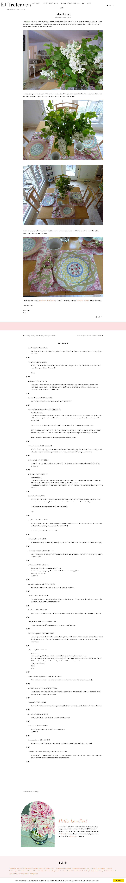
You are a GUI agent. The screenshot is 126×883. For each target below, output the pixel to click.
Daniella (30, 565)
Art (83, 3)
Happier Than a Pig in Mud (36, 676)
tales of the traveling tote (50, 871)
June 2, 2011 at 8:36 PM (40, 520)
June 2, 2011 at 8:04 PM (40, 460)
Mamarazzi (31, 740)
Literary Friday (15, 868)
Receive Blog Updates (50, 3)
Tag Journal (13, 873)
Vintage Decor (24, 873)
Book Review (27, 868)
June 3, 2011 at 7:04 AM (38, 702)
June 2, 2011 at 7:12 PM (44, 398)
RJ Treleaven (15, 4)
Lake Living (99, 871)
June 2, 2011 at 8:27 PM (37, 496)
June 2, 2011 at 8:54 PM (41, 565)
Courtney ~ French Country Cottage (39, 752)
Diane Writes (31, 446)
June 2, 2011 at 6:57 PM (39, 381)
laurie (29, 381)
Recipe (67, 868)
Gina (29, 702)
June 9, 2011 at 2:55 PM (59, 752)
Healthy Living (89, 871)
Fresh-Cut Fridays (83, 300)
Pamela (29, 348)
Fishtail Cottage (32, 633)
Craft (37, 871)
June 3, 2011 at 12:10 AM (39, 650)
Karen (29, 539)
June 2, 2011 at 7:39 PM (52, 409)
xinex (29, 610)
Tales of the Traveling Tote (70, 3)
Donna (29, 362)
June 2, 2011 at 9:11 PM (41, 596)
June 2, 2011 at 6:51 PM (39, 362)
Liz (28, 496)
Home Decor (39, 868)
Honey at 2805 (32, 398)
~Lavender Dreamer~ (34, 688)
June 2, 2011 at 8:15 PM (40, 474)
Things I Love (91, 868)
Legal (62, 7)
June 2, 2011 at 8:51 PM (45, 551)
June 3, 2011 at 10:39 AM (40, 714)
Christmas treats (110, 871)
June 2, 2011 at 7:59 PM (44, 446)
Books (89, 3)
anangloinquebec (33, 584)
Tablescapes (14, 871)
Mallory (29, 460)
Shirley (29, 474)
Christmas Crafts (66, 871)
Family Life (50, 868)
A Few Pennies (32, 551)
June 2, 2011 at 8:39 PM (39, 539)
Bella (29, 650)
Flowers (60, 868)
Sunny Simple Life (33, 621)
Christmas (76, 868)
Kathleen (30, 596)
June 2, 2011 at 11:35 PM (48, 621)
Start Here (36, 3)
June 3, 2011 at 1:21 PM (40, 726)
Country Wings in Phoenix (36, 409)
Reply (28, 357)
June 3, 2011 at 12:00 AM (46, 633)
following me (73, 836)
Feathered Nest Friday (47, 300)
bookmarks (34, 873)
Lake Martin (78, 871)
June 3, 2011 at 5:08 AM (54, 676)
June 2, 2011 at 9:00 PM (47, 584)
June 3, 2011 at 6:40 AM (49, 688)
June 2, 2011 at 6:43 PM (40, 348)
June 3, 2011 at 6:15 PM (42, 740)
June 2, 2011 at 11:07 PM (39, 610)
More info (95, 880)
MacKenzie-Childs (105, 868)
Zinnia (29, 714)
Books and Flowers (27, 871)
